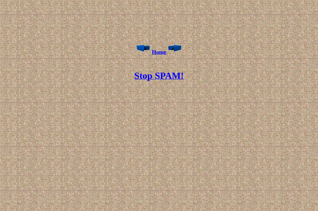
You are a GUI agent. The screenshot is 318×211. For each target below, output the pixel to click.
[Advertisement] (160, 62)
